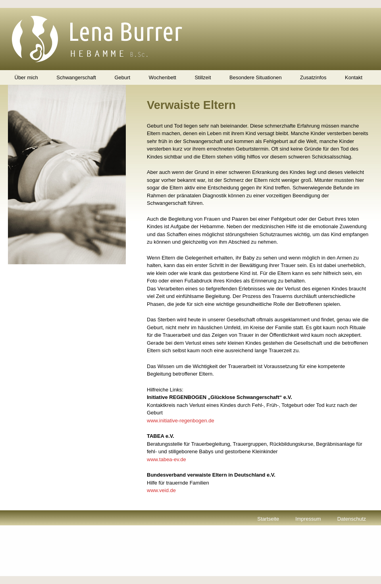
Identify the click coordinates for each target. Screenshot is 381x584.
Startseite (268, 519)
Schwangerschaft (76, 77)
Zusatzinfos (313, 77)
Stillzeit (202, 77)
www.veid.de (161, 490)
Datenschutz (351, 519)
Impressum (308, 519)
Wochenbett (162, 77)
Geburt (122, 77)
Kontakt (353, 77)
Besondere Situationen (255, 77)
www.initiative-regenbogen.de (180, 421)
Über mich (26, 77)
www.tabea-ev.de (166, 459)
